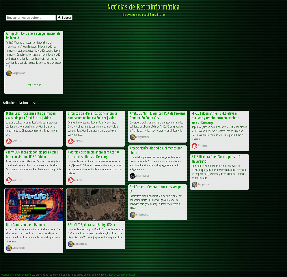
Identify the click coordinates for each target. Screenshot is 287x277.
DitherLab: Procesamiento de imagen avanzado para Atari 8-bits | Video (31, 115)
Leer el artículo (34, 85)
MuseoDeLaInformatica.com (121, 274)
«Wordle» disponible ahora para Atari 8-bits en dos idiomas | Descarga (94, 154)
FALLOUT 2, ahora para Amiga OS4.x (91, 224)
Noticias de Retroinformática (143, 6)
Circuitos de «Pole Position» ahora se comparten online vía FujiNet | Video (93, 115)
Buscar (64, 17)
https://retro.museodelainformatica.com (143, 14)
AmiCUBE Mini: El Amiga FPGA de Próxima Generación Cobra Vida (157, 115)
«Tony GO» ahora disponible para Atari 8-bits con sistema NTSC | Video (33, 154)
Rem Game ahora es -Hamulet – (27, 224)
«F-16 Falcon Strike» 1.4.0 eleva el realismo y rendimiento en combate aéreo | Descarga (215, 118)
